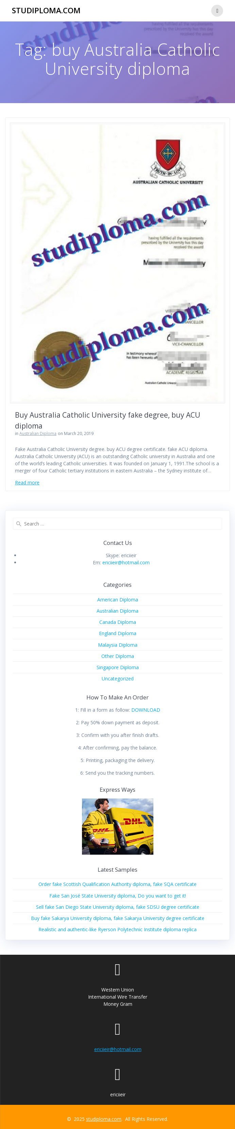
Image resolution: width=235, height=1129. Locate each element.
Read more (27, 482)
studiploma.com (46, 10)
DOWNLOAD (145, 710)
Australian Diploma (37, 433)
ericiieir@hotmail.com (126, 562)
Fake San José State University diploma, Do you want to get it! (117, 895)
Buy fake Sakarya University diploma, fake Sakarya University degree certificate (117, 918)
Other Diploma (117, 656)
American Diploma (117, 599)
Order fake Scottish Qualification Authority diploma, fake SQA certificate (117, 884)
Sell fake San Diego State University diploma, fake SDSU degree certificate (117, 907)
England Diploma (117, 633)
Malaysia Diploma (117, 645)
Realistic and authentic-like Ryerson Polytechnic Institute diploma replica (117, 929)
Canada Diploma (117, 622)
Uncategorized (118, 678)
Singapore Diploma (118, 667)
